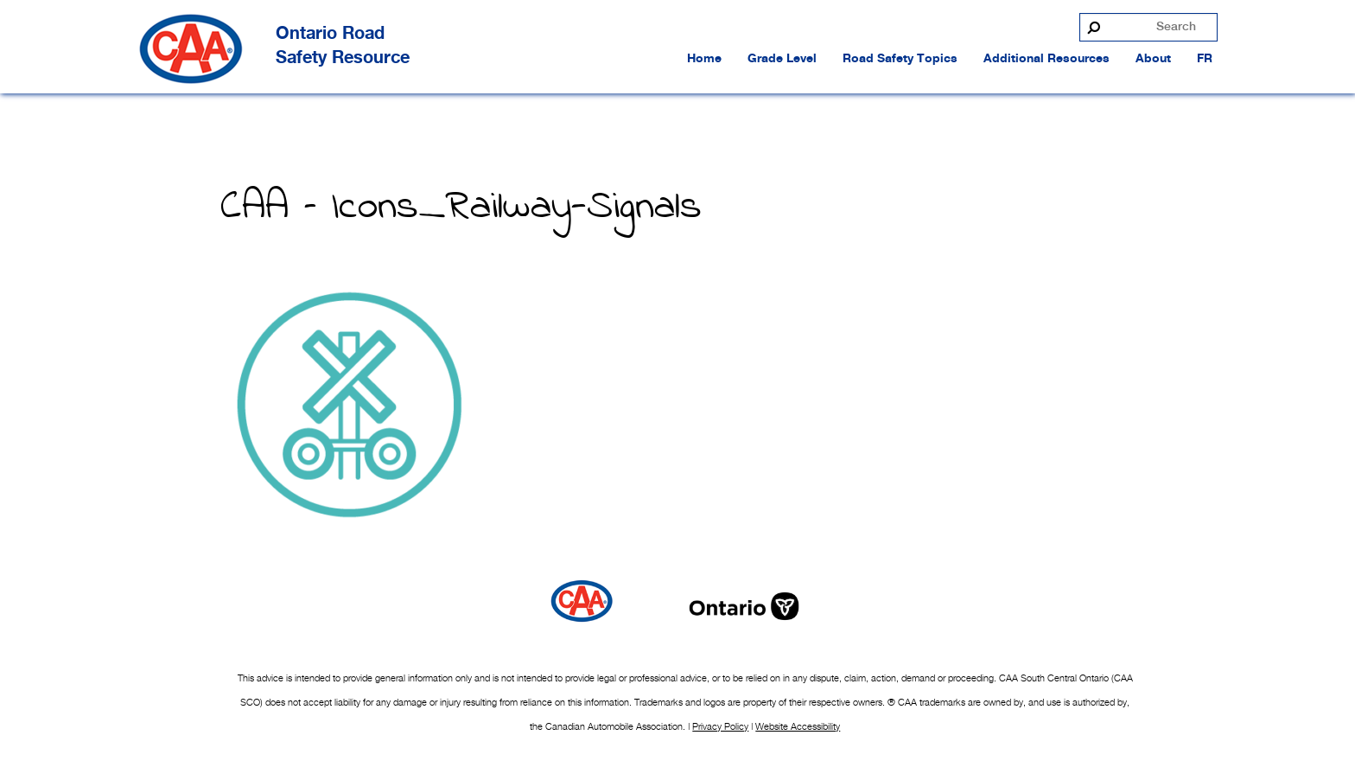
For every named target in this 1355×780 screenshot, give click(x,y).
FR (1204, 59)
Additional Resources (1046, 59)
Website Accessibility (797, 726)
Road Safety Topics (900, 59)
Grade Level (782, 59)
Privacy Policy (720, 726)
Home (704, 59)
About (1153, 59)
